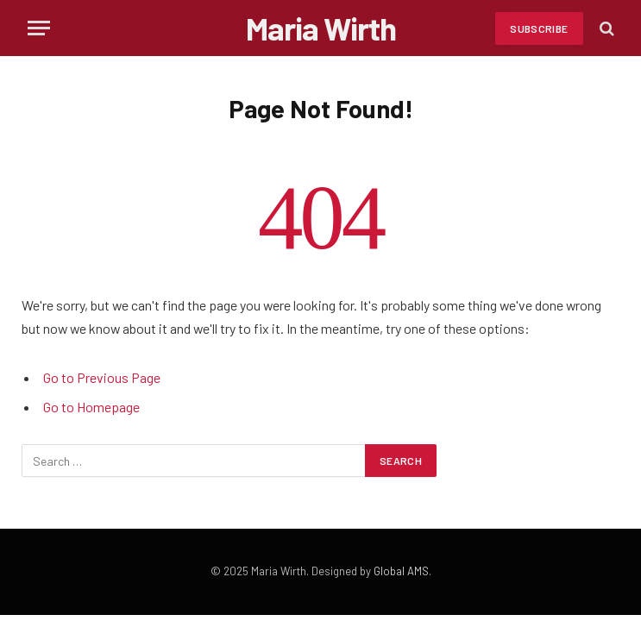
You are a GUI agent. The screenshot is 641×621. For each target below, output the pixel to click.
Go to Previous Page (101, 377)
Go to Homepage (91, 406)
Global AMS (401, 571)
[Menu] (39, 28)
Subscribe (539, 28)
